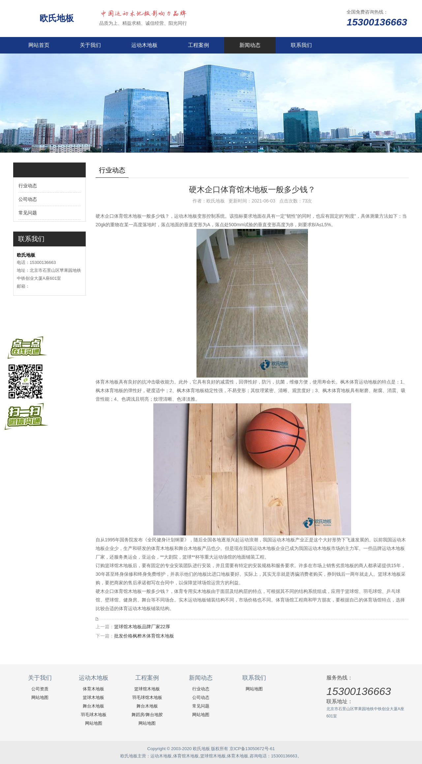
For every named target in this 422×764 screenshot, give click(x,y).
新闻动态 (249, 45)
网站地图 (39, 697)
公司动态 (27, 199)
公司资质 (39, 688)
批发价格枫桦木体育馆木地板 (144, 635)
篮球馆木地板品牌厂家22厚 (142, 626)
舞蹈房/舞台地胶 (147, 714)
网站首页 (38, 45)
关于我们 (90, 45)
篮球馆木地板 (147, 688)
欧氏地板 (58, 18)
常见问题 (27, 212)
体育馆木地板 (186, 755)
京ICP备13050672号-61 (252, 748)
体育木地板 (93, 688)
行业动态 (27, 185)
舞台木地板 (93, 706)
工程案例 (198, 45)
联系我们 (301, 45)
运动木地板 (144, 45)
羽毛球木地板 (93, 714)
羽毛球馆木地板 (147, 697)
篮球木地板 (93, 697)
